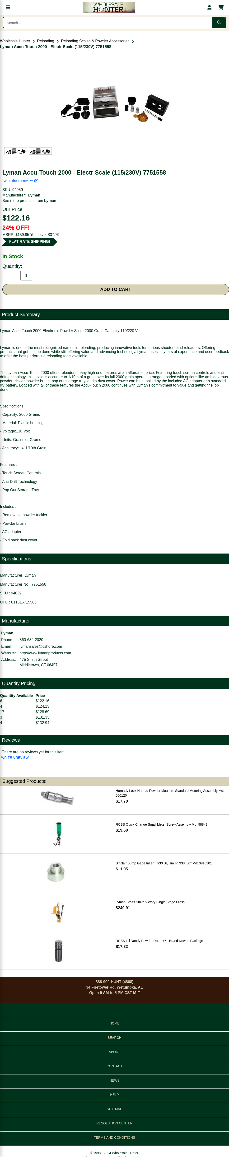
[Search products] (107, 22)
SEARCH (114, 1037)
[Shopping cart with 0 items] (221, 7)
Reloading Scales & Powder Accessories (95, 41)
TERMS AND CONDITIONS (114, 1137)
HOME (115, 1023)
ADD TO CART (115, 289)
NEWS (115, 1080)
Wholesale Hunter (15, 41)
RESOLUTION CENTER (114, 1123)
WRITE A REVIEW (15, 758)
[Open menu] (8, 7)
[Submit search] (219, 22)
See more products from (29, 201)
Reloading (45, 41)
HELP (114, 1095)
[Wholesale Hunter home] (108, 7)
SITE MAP (114, 1109)
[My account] (209, 7)
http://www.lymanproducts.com (45, 653)
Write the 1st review (21, 181)
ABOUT (114, 1052)
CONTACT (114, 1066)
